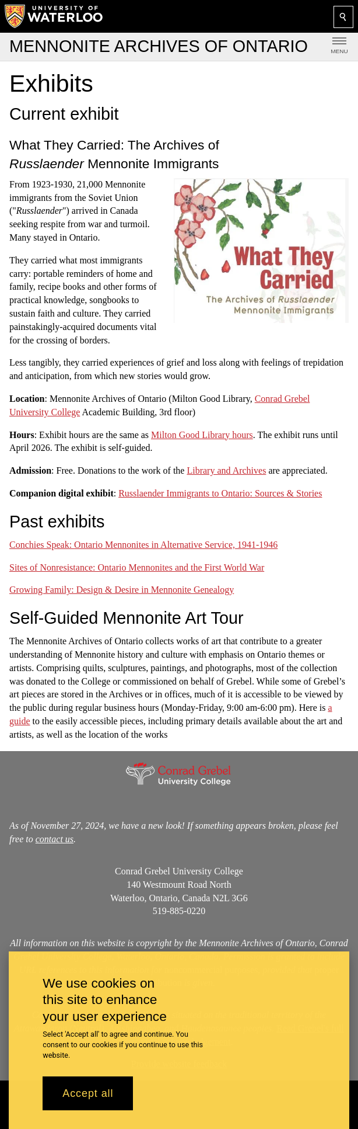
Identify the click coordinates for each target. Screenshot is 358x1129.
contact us (54, 839)
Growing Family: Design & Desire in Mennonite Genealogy (121, 590)
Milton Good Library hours (202, 434)
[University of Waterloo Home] (54, 16)
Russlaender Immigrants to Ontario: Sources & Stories (220, 493)
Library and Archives (226, 470)
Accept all (87, 1093)
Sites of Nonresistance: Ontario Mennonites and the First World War (136, 567)
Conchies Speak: (143, 545)
